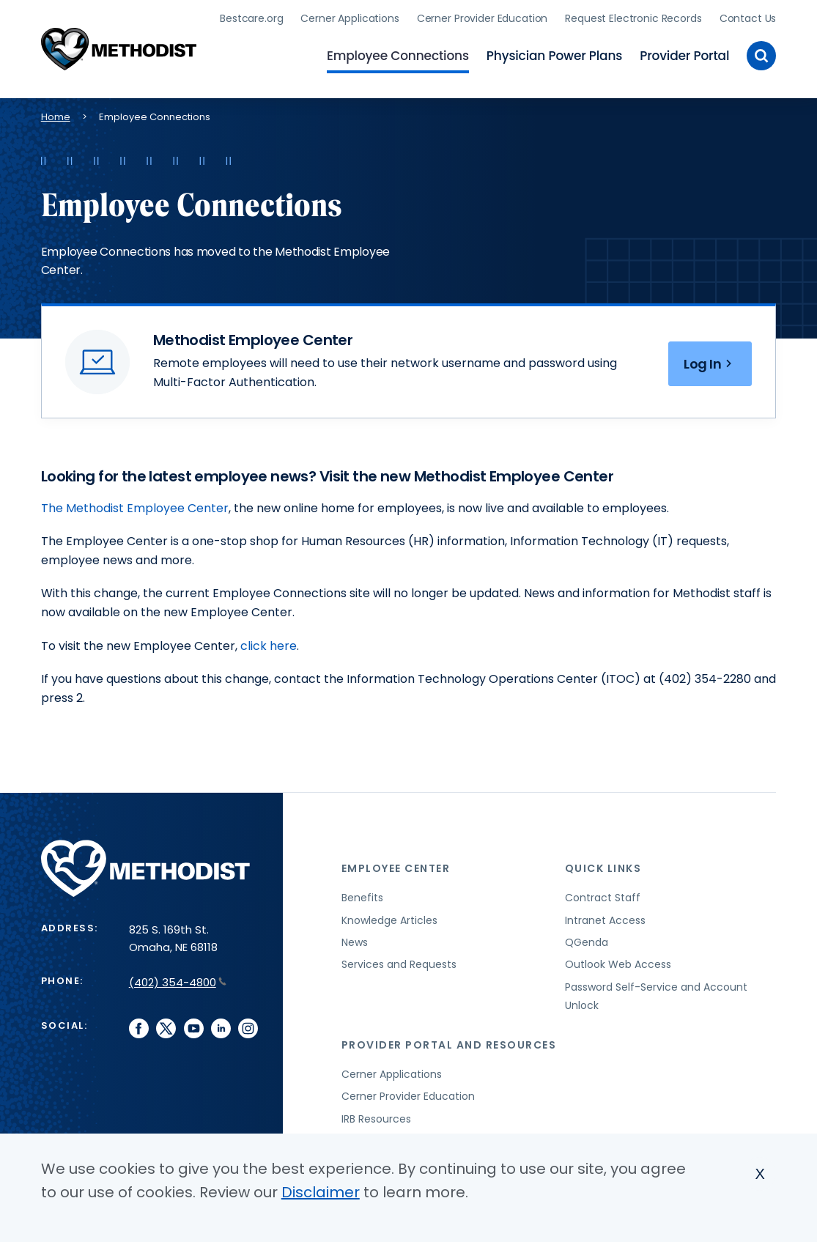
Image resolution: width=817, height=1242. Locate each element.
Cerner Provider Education (482, 18)
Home (55, 117)
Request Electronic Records (633, 18)
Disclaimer (320, 1192)
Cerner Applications (349, 18)
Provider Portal (684, 55)
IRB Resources (376, 1119)
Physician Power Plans (554, 55)
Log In (710, 364)
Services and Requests (398, 964)
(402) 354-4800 (177, 982)
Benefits (362, 897)
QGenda (586, 942)
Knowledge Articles (389, 920)
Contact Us (748, 18)
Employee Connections (398, 55)
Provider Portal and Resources (449, 1045)
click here (268, 645)
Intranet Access (605, 920)
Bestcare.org (251, 18)
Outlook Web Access (618, 964)
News (354, 942)
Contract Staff (602, 897)
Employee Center (396, 868)
